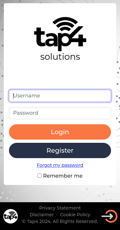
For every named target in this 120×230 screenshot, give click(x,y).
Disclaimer (42, 215)
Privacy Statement (60, 208)
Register (60, 150)
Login (60, 132)
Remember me (60, 176)
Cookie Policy (75, 215)
